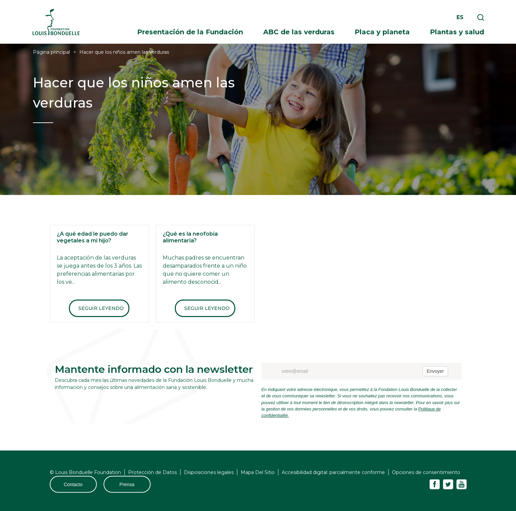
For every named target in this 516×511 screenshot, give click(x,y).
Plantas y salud (457, 32)
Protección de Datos (152, 472)
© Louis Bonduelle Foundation (85, 472)
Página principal (51, 52)
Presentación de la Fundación (190, 32)
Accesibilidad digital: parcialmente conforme (333, 472)
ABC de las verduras (298, 32)
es (460, 17)
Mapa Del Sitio (258, 472)
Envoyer (435, 371)
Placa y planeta (382, 32)
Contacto (73, 484)
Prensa (126, 484)
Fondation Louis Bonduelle (56, 22)
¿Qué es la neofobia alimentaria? (190, 237)
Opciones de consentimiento (426, 472)
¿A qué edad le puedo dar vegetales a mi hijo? (92, 237)
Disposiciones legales (209, 472)
